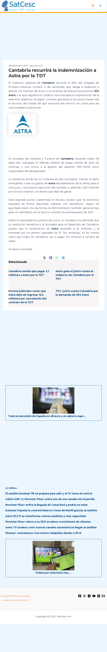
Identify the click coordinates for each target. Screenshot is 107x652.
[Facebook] (50, 257)
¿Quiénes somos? (20, 600)
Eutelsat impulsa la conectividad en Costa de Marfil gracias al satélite (51, 510)
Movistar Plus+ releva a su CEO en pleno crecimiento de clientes (48, 521)
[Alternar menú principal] (100, 5)
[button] (93, 6)
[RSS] (98, 595)
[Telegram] (63, 257)
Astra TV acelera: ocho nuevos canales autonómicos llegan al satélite (51, 527)
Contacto (5, 596)
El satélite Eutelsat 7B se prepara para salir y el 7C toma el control (48, 493)
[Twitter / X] (44, 257)
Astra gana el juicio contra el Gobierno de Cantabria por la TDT (75, 275)
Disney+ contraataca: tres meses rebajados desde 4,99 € (43, 532)
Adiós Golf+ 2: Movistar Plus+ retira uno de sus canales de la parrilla (50, 499)
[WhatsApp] (57, 257)
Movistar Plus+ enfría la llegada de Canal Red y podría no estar (46, 504)
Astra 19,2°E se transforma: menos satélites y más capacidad (45, 516)
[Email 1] (103, 595)
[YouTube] (93, 595)
